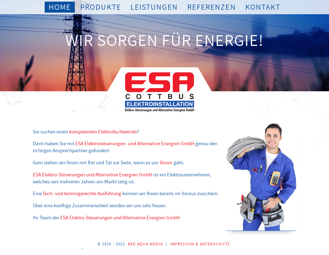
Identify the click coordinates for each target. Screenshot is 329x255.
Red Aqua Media (145, 244)
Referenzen (211, 7)
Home (60, 7)
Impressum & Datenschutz (200, 244)
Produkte (100, 7)
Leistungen (154, 7)
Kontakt (262, 7)
